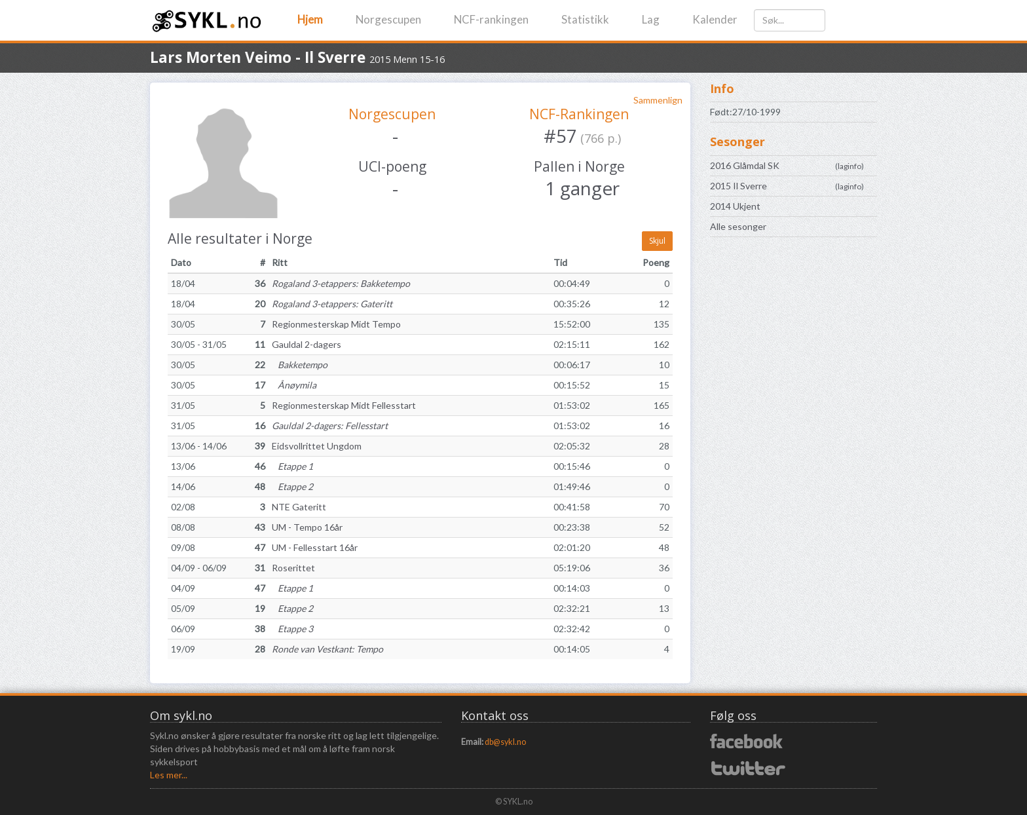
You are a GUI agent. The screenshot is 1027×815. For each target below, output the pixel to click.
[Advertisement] (793, 453)
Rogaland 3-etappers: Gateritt (332, 303)
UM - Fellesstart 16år (315, 547)
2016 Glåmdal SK (744, 165)
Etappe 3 (292, 628)
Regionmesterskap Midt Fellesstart (344, 405)
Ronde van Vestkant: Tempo (327, 648)
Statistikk (585, 19)
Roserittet (293, 567)
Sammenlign (657, 99)
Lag (651, 19)
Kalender (715, 19)
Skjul (657, 240)
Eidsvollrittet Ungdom (317, 445)
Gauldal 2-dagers (306, 344)
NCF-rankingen (491, 19)
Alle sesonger (738, 226)
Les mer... (168, 774)
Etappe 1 (292, 466)
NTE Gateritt (299, 506)
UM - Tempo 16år (307, 527)
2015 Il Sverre (738, 185)
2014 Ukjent (735, 206)
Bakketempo (299, 364)
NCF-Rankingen (579, 114)
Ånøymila (294, 384)
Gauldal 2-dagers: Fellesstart (330, 425)
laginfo (849, 166)
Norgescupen (388, 19)
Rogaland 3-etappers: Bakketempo (341, 283)
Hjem (310, 19)
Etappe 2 (292, 486)
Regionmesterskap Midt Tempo (336, 324)
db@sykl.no (505, 742)
